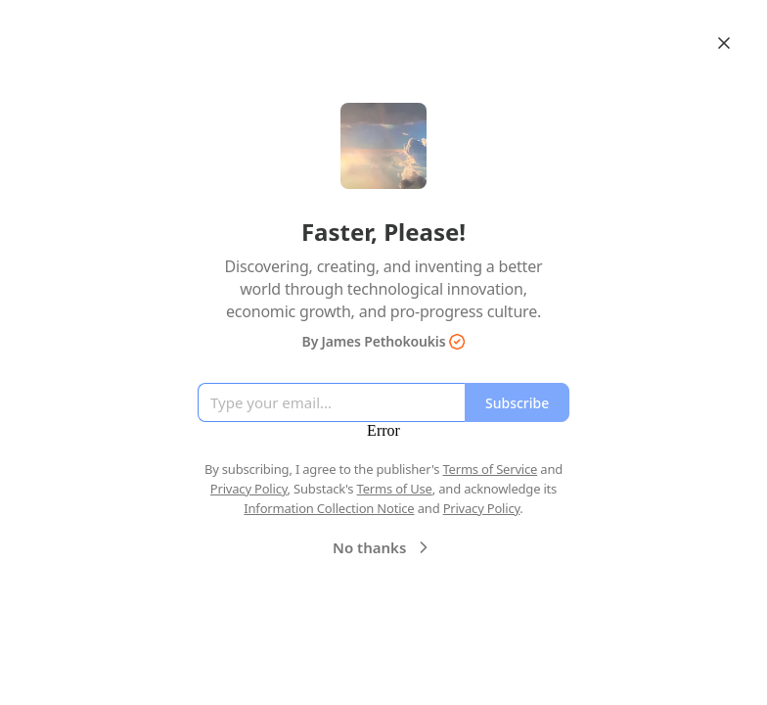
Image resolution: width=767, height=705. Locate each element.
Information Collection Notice (329, 508)
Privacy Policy (249, 488)
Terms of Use (394, 488)
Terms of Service (489, 469)
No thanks (383, 547)
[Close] (724, 43)
